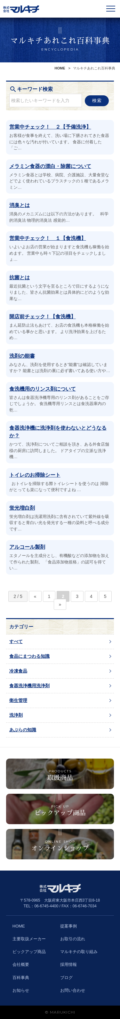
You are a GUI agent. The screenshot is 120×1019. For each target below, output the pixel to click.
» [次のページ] (60, 604)
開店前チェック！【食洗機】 (42, 316)
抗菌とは (19, 277)
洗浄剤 (16, 715)
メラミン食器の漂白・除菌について (50, 166)
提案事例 (68, 926)
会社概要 (20, 964)
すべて (16, 641)
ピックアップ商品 (29, 951)
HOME (60, 68)
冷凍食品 (18, 670)
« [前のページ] (35, 596)
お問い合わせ (72, 990)
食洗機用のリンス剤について (42, 389)
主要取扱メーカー (29, 938)
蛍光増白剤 (22, 508)
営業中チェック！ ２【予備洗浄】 (50, 127)
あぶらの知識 (22, 729)
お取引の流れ (72, 938)
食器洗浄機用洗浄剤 (29, 685)
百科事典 (20, 977)
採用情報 (68, 964)
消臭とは (19, 205)
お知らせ (20, 990)
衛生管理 (18, 700)
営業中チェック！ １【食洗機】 (47, 238)
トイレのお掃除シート (34, 475)
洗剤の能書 (22, 356)
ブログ (66, 977)
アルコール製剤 (27, 547)
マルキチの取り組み (79, 951)
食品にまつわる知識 (29, 656)
